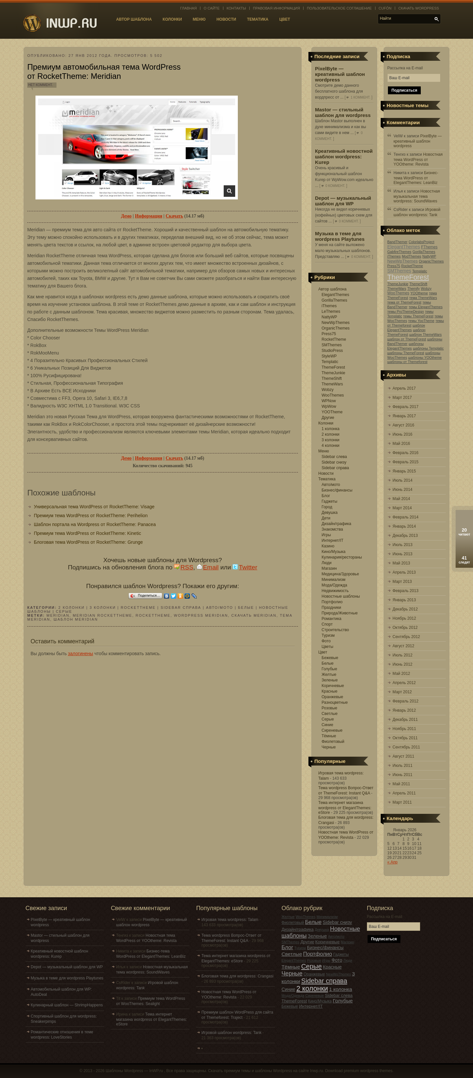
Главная (188, 8)
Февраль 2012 (405, 701)
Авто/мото (331, 484)
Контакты (236, 8)
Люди (326, 563)
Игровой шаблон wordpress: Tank (231, 1032)
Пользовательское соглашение (339, 8)
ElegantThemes (335, 294)
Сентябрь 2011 (406, 747)
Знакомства (332, 529)
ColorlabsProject (421, 242)
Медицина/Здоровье (340, 574)
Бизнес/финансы (337, 490)
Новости (226, 19)
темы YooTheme (421, 321)
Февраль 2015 (405, 462)
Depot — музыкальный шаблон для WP (343, 200)
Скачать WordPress (418, 8)
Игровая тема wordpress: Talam (229, 919)
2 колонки (330, 434)
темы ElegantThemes (425, 307)
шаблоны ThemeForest (405, 353)
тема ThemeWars (423, 298)
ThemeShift (332, 378)
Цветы (327, 646)
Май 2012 (401, 673)
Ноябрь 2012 (404, 618)
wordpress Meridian (201, 615)
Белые (327, 663)
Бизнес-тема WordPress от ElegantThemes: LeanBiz (416, 178)
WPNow (329, 401)
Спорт (327, 624)
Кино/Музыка (334, 551)
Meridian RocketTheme (102, 615)
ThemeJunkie (333, 373)
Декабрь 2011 (405, 719)
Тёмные (329, 736)
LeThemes (331, 311)
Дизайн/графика (336, 523)
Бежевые (330, 657)
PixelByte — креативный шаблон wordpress (340, 74)
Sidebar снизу (334, 462)
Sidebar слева (334, 456)
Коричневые (333, 685)
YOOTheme (332, 412)
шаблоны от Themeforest (407, 362)
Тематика (257, 19)
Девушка (330, 512)
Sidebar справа (335, 468)
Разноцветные (335, 702)
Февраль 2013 (405, 590)
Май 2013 (401, 563)
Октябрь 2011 (405, 738)
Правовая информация (276, 8)
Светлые (330, 713)
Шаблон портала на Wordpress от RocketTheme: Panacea (95, 524)
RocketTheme (334, 339)
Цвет (284, 19)
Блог (326, 495)
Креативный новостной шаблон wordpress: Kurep (343, 156)
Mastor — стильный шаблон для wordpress (343, 112)
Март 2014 (402, 508)
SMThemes (332, 345)
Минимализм (333, 579)
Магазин (329, 568)
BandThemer (397, 242)
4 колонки (330, 445)
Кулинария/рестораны (342, 557)
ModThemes (411, 256)
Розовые (329, 708)
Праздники (331, 607)
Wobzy (327, 389)
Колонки (172, 19)
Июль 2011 (403, 765)
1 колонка (330, 428)
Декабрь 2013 (405, 535)
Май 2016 (401, 443)
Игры (326, 535)
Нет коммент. (40, 85)
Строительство (335, 630)
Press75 (329, 334)
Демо (126, 216)
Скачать (174, 216)
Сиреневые (332, 730)
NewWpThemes (335, 322)
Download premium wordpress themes (359, 1070)
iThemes (329, 306)
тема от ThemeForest (404, 302)
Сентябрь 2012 (406, 636)
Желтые (329, 674)
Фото (326, 641)
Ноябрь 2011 (404, 728)
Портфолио (332, 602)
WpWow (329, 406)
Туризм (328, 635)
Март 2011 (402, 802)
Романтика (331, 618)
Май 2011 (401, 784)
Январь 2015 (404, 471)
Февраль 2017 (405, 406)
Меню (199, 19)
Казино (328, 546)
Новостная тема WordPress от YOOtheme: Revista (418, 159)
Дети (326, 518)
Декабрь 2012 (405, 609)
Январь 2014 (404, 526)
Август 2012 (403, 646)
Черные (329, 747)
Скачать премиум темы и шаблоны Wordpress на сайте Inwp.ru (265, 1070)
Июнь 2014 (403, 489)
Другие (328, 417)
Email (208, 567)
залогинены (80, 653)
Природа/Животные (340, 613)
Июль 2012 (403, 655)
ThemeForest (333, 367)
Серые (328, 719)
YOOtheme (419, 293)
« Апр (392, 862)
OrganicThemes (335, 328)
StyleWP (329, 356)
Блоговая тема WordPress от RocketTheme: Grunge (88, 542)
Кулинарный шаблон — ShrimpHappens (67, 1005)
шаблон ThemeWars (425, 334)
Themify (413, 288)
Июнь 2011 (403, 774)
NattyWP (329, 317)
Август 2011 (403, 756)
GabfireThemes (399, 252)
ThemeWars (332, 384)
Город (327, 507)
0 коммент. (335, 186)
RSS (183, 567)
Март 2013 (402, 581)
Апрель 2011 (404, 793)
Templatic (330, 361)
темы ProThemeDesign (405, 311)
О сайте (212, 8)
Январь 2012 (404, 710)
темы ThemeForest (418, 316)
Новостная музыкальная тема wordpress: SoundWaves (417, 196)
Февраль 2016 (405, 452)
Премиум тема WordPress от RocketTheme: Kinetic (87, 533)
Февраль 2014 (405, 517)
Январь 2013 (404, 600)
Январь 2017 (404, 416)
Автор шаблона (134, 19)
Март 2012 (402, 692)
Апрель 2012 (404, 682)
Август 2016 (403, 425)
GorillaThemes (334, 300)
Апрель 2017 (404, 388)
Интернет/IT (332, 540)
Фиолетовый (333, 741)
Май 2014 (401, 498)
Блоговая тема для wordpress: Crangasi (237, 976)
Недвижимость (335, 590)
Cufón (385, 8)
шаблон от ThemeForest (406, 339)
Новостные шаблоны (341, 596)
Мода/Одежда (334, 585)
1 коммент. (360, 97)
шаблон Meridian (76, 619)
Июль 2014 (403, 480)
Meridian (58, 615)
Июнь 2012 (403, 664)
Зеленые (330, 680)
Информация (148, 216)
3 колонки (330, 440)
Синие (327, 724)
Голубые (329, 669)
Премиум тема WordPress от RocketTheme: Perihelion (91, 515)
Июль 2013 (403, 544)
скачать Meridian (253, 615)
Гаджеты (329, 501)
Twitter (245, 567)
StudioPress (332, 350)
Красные (329, 691)
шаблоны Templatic (428, 348)
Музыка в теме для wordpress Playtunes (340, 236)
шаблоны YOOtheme (425, 357)
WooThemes (333, 395)
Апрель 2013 (404, 572)
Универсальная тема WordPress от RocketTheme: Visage (94, 506)
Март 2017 (402, 397)
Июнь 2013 (403, 554)
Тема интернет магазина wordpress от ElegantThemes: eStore (344, 807)
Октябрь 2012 (405, 627)
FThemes (429, 247)
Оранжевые (332, 697)
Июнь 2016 (403, 434)
